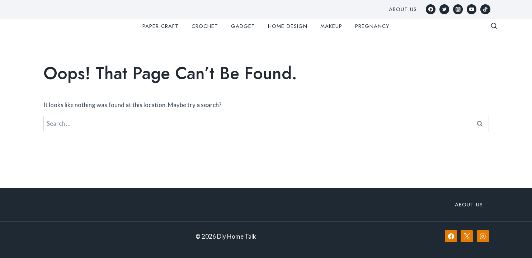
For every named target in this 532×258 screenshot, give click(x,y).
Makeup (331, 26)
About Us (403, 9)
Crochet (205, 26)
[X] (467, 236)
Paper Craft (160, 26)
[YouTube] (471, 9)
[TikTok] (485, 9)
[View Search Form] (494, 26)
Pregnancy (372, 26)
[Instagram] (458, 9)
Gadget (243, 26)
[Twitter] (444, 9)
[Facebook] (431, 9)
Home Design (287, 26)
